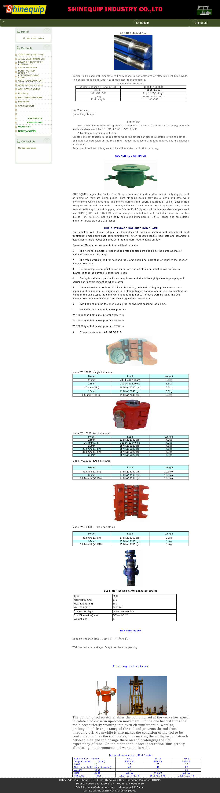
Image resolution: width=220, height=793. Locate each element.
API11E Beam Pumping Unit (31, 59)
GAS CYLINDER (26, 106)
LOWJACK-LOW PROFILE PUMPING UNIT (30, 63)
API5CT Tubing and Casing (30, 54)
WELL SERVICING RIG (29, 89)
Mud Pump (23, 93)
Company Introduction (33, 38)
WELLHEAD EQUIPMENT (30, 81)
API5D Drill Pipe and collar (30, 85)
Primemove (23, 102)
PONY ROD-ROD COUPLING (26, 72)
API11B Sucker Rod (27, 67)
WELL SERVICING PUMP (30, 97)
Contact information (27, 148)
